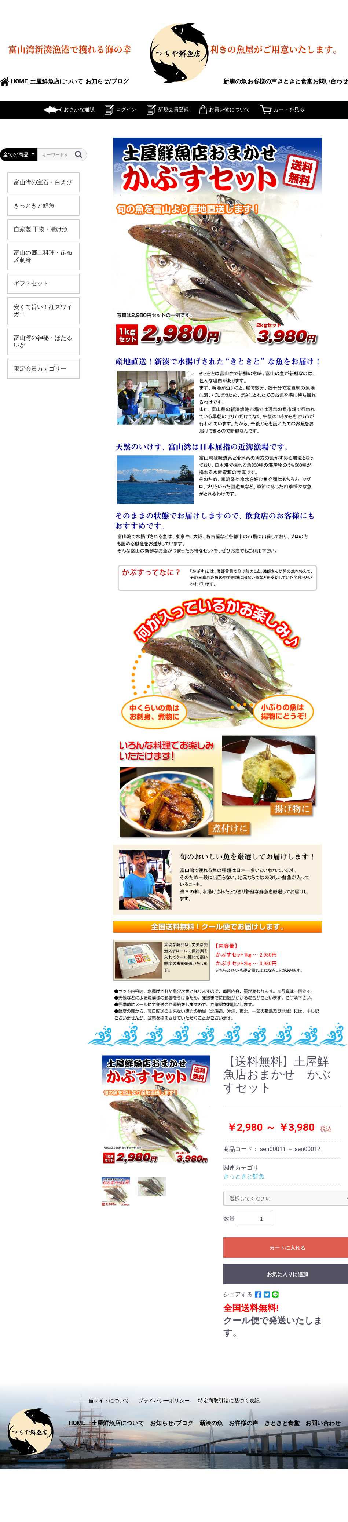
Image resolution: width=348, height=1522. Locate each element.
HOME (14, 81)
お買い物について (224, 109)
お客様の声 (262, 81)
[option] (156, 1110)
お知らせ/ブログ (107, 81)
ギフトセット (31, 283)
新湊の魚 (235, 81)
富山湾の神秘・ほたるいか (43, 341)
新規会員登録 (168, 109)
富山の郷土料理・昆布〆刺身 (43, 256)
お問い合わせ (330, 81)
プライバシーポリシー (164, 1400)
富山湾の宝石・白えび (43, 182)
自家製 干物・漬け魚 (41, 229)
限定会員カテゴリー (40, 368)
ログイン (120, 109)
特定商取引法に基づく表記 (229, 1400)
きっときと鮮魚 (34, 205)
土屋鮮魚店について (56, 81)
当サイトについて (108, 1400)
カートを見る (282, 109)
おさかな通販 (69, 109)
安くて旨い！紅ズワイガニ (43, 310)
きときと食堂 (294, 81)
